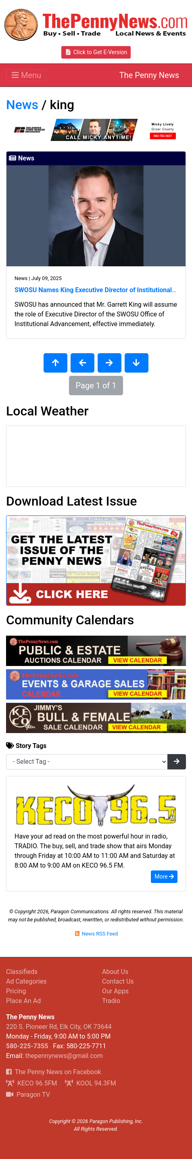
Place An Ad (23, 1001)
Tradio (111, 1001)
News (22, 104)
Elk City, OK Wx (96, 456)
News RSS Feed (96, 934)
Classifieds (22, 972)
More (164, 876)
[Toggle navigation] (26, 75)
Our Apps (115, 991)
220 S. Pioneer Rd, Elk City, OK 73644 (58, 1026)
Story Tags (26, 746)
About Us (115, 972)
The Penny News (149, 75)
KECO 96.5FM (31, 1083)
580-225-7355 (27, 1046)
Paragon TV (28, 1094)
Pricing (16, 991)
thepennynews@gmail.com (63, 1056)
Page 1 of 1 (96, 385)
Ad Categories (26, 981)
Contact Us (118, 981)
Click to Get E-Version (96, 52)
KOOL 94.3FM (90, 1083)
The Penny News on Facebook (53, 1072)
